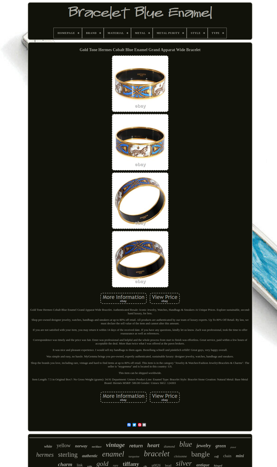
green (221, 445)
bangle (200, 454)
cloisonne (180, 456)
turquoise (134, 456)
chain (227, 456)
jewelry (204, 445)
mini (240, 455)
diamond (169, 446)
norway (81, 446)
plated (233, 447)
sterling (68, 454)
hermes (45, 454)
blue (185, 444)
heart (153, 445)
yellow (64, 445)
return (136, 445)
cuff (216, 456)
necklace (96, 446)
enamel (113, 454)
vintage (115, 444)
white (48, 446)
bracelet (157, 453)
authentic (90, 456)
